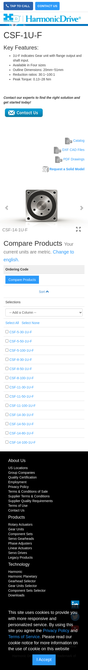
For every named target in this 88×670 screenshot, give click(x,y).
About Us (17, 460)
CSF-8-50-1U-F (20, 369)
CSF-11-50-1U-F (21, 396)
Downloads (16, 595)
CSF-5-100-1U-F (21, 350)
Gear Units (16, 529)
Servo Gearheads (21, 539)
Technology (19, 564)
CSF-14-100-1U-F (22, 442)
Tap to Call (18, 6)
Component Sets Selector (27, 590)
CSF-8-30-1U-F (20, 360)
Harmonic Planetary (22, 576)
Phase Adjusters (20, 543)
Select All (12, 323)
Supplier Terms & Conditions (29, 496)
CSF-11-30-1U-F (21, 387)
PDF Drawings (69, 159)
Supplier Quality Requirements (30, 501)
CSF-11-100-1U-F (22, 406)
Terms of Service (24, 636)
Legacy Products (20, 557)
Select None (30, 323)
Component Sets (20, 534)
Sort (44, 292)
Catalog (74, 140)
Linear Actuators (20, 548)
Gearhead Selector (22, 581)
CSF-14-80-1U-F (21, 433)
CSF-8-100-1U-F (21, 378)
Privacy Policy (18, 487)
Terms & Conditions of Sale (28, 491)
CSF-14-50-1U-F (21, 424)
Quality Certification (22, 477)
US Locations (18, 468)
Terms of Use (17, 506)
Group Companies (21, 472)
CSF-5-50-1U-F (20, 341)
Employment (17, 482)
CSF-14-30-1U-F (21, 415)
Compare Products (22, 280)
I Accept (43, 659)
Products (16, 517)
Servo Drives (17, 553)
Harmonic (15, 572)
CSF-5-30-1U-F (20, 332)
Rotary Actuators (20, 524)
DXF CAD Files (69, 150)
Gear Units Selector (22, 586)
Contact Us (47, 6)
